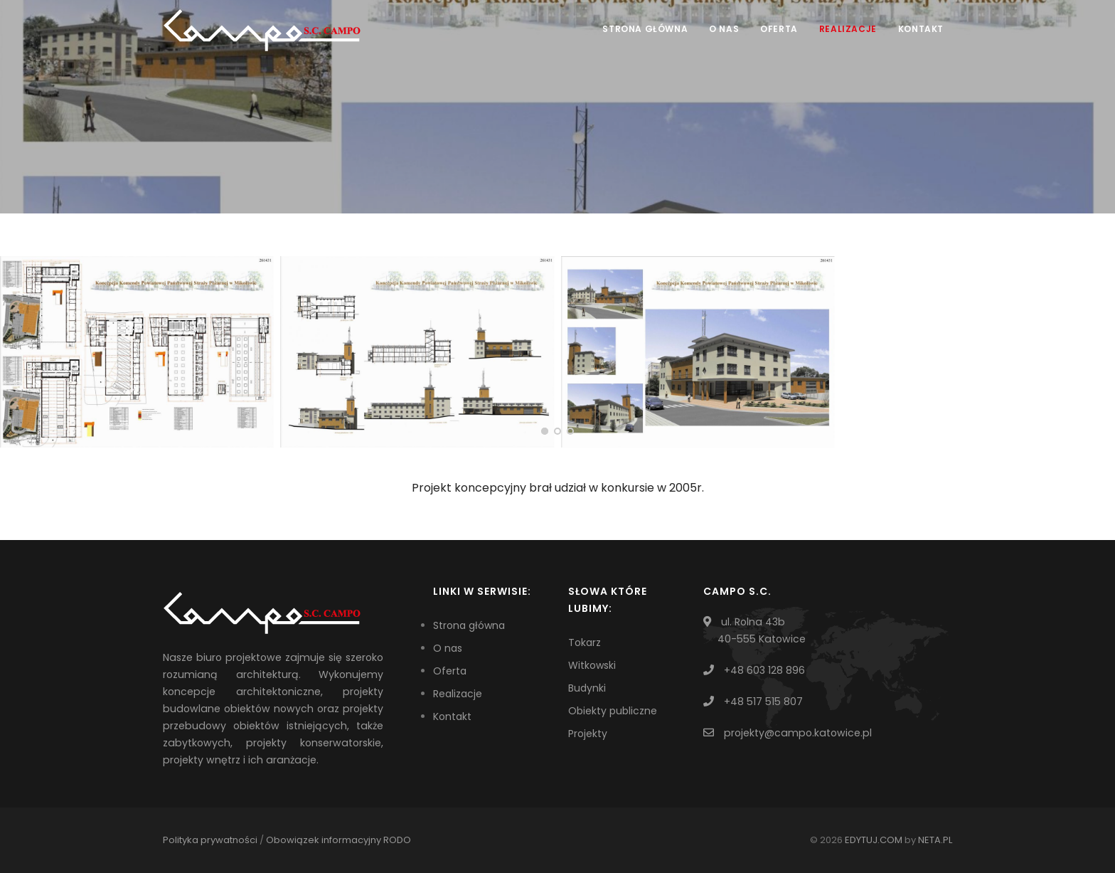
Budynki (587, 688)
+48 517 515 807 (763, 701)
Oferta (779, 29)
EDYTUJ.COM (873, 840)
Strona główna (645, 29)
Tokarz (584, 642)
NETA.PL (935, 840)
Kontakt (921, 29)
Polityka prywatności (210, 840)
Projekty (587, 733)
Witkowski (592, 665)
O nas (724, 29)
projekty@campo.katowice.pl (798, 733)
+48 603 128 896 (764, 670)
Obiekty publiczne (612, 711)
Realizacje (848, 29)
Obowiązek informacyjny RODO (338, 840)
